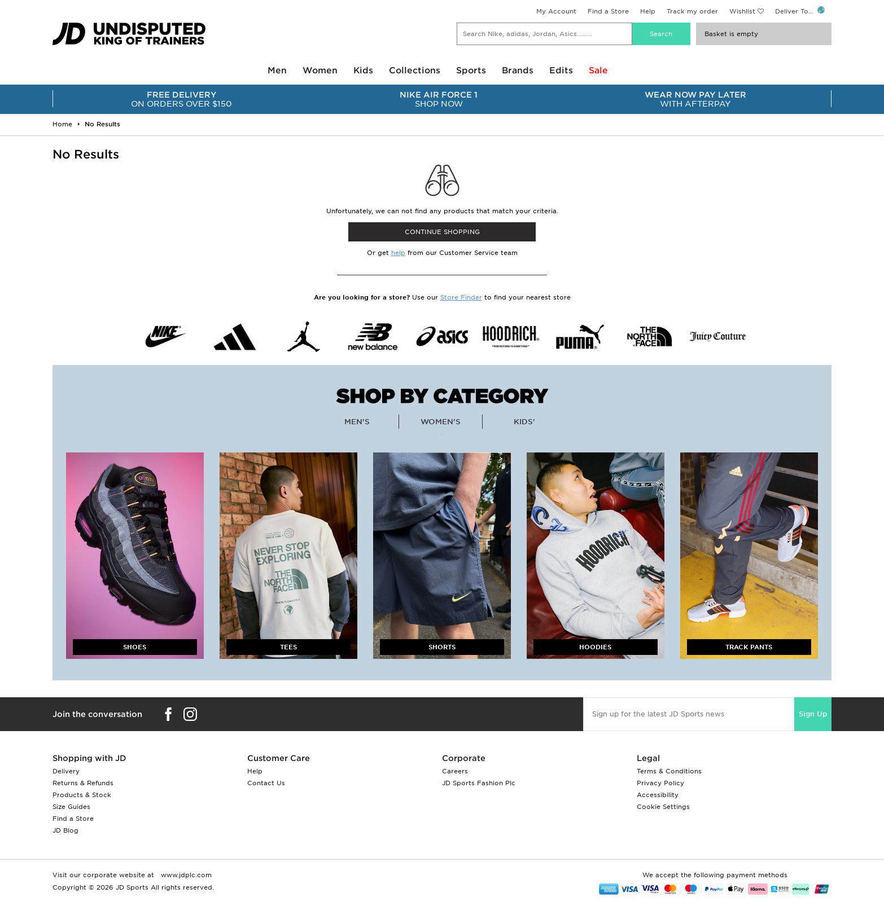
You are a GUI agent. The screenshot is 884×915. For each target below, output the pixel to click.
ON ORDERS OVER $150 (181, 99)
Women (320, 70)
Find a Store (608, 11)
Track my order (692, 11)
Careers (455, 771)
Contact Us (266, 783)
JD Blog (65, 830)
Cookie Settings (663, 807)
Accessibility (658, 795)
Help (647, 11)
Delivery (66, 771)
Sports (471, 70)
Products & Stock (81, 795)
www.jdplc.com (185, 875)
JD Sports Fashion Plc (478, 783)
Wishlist (742, 11)
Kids (363, 70)
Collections (414, 70)
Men (277, 70)
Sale (598, 70)
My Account (556, 11)
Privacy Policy (660, 783)
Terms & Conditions (669, 771)
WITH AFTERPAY (696, 99)
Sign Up (813, 714)
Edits (561, 70)
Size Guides (71, 807)
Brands (517, 70)
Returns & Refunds (82, 783)
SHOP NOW (438, 99)
